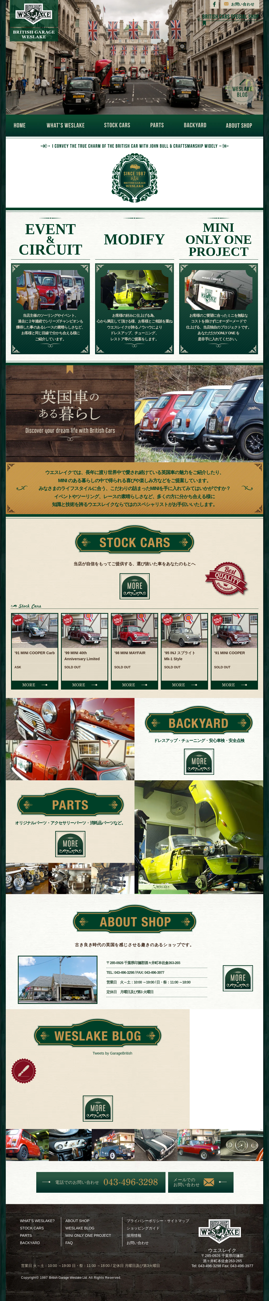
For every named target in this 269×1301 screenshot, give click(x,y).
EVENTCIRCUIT (50, 239)
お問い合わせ (242, 4)
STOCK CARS (119, 126)
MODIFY (134, 239)
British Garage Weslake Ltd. (71, 1278)
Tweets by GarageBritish (112, 1054)
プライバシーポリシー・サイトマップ (158, 1221)
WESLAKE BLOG (79, 1228)
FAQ (69, 1243)
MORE (35, 685)
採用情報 (134, 1235)
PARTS (158, 126)
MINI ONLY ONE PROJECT (88, 1235)
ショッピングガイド (143, 1228)
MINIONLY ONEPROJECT (218, 239)
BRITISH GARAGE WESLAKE (34, 20)
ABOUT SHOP (240, 126)
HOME (22, 126)
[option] (34, 651)
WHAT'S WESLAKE (67, 126)
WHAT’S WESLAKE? (37, 1221)
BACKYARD (196, 126)
